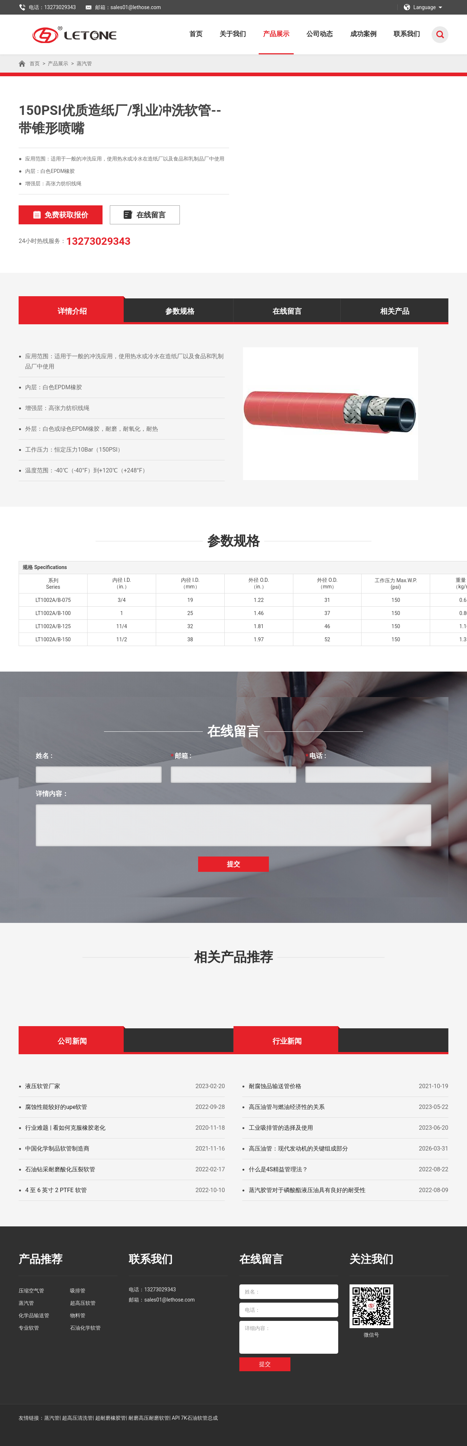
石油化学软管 (85, 1328)
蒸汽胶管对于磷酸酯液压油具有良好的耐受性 (307, 1190)
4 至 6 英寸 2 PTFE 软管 (55, 1190)
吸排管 (77, 1291)
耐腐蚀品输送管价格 (275, 1086)
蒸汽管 (84, 63)
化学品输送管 (34, 1315)
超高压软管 (83, 1303)
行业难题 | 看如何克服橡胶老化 (65, 1127)
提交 (233, 864)
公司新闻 (72, 1041)
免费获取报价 (59, 215)
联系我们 (407, 34)
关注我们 (371, 1259)
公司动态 (322, 34)
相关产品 (394, 311)
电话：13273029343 (47, 7)
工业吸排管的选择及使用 (281, 1127)
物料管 (77, 1315)
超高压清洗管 (77, 1418)
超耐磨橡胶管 (110, 1418)
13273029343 (98, 241)
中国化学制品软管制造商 (57, 1148)
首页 (202, 34)
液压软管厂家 (42, 1086)
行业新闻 (287, 1041)
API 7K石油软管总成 (195, 1418)
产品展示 (280, 34)
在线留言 (142, 215)
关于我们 (238, 34)
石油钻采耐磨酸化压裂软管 (60, 1169)
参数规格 (179, 311)
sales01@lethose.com (169, 1300)
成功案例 (365, 34)
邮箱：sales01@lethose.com (123, 7)
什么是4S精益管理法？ (278, 1169)
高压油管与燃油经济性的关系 (287, 1106)
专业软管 (29, 1328)
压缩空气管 (31, 1291)
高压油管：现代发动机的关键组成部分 (298, 1148)
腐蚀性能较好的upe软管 (56, 1106)
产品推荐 (40, 1259)
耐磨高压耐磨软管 (148, 1418)
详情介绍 (72, 311)
